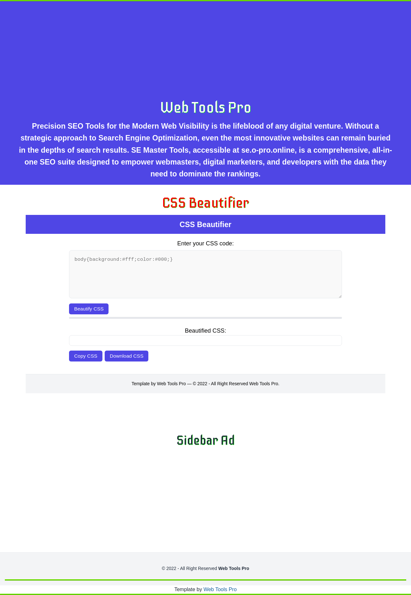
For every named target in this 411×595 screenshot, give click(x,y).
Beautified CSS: (205, 330)
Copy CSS (85, 356)
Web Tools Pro (205, 107)
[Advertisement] (210, 51)
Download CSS (127, 356)
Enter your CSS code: (205, 243)
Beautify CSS (89, 308)
